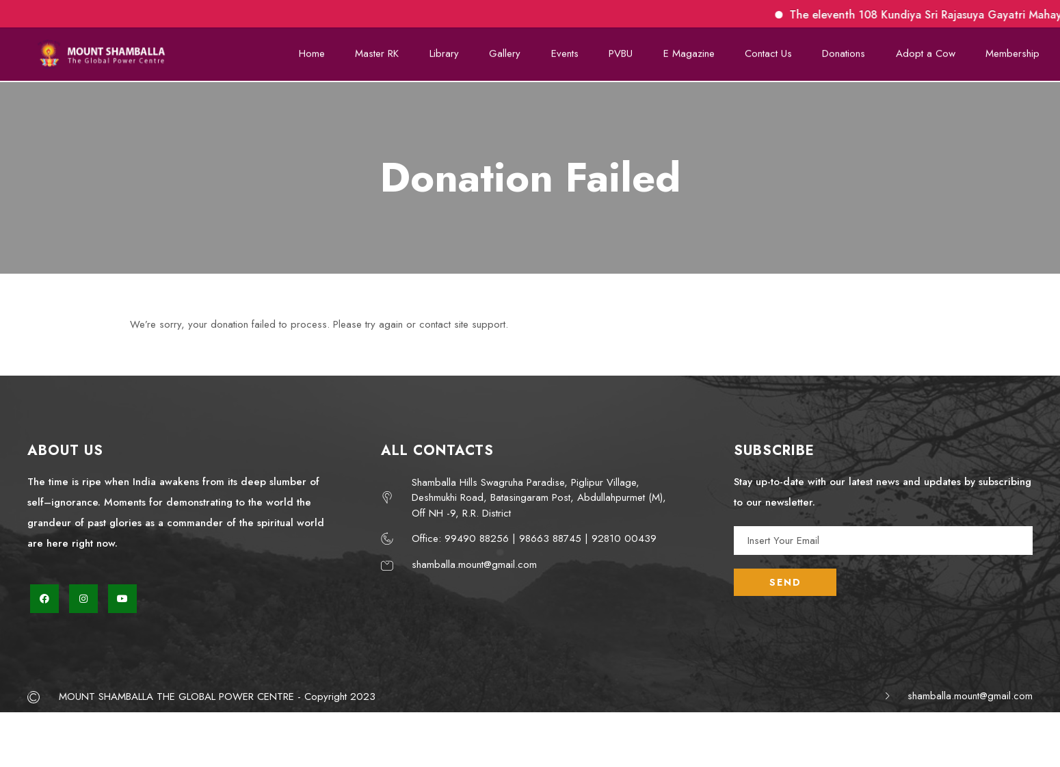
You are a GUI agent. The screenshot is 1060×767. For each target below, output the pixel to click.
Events (571, 49)
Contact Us (772, 49)
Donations (847, 49)
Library (453, 49)
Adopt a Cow (927, 49)
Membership (1013, 49)
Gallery (513, 49)
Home (323, 49)
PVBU (627, 49)
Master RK (388, 49)
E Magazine (693, 49)
